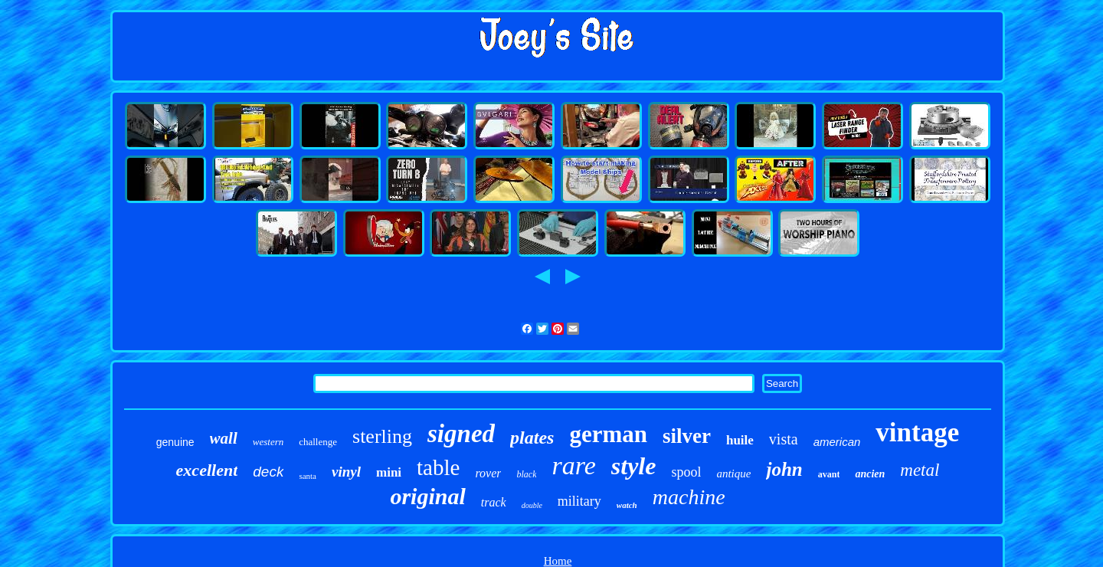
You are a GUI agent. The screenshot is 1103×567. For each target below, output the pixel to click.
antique (733, 473)
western (268, 441)
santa (307, 475)
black (526, 474)
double (532, 505)
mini (388, 472)
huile (740, 440)
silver (687, 435)
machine (689, 497)
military (579, 501)
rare (573, 465)
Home (558, 561)
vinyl (346, 472)
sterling (382, 436)
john (784, 469)
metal (919, 470)
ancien (870, 474)
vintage (917, 432)
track (493, 502)
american (837, 441)
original (427, 496)
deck (268, 472)
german (608, 434)
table (438, 467)
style (633, 466)
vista (783, 439)
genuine (175, 442)
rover (488, 473)
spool (686, 472)
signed (461, 433)
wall (223, 438)
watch (627, 505)
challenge (318, 441)
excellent (207, 470)
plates (532, 437)
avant (829, 474)
